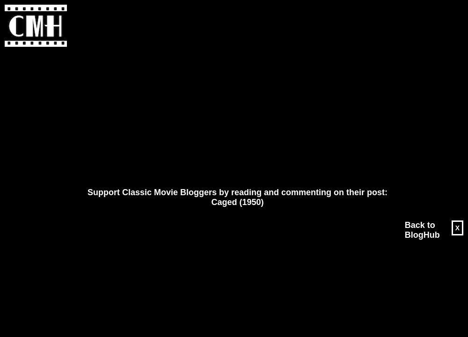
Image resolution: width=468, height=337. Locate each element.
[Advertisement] (211, 117)
